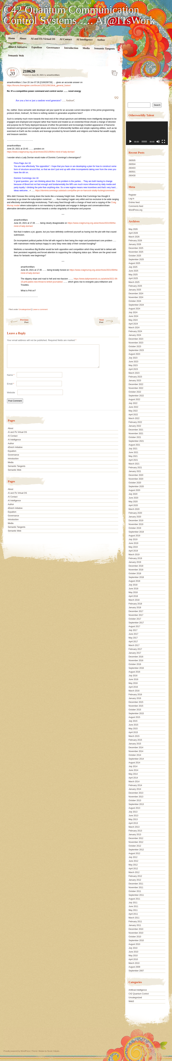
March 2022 (134, 418)
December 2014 (136, 747)
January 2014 (135, 789)
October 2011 (135, 891)
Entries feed (134, 202)
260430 (132, 175)
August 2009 (134, 967)
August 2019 (134, 535)
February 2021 (135, 467)
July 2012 (133, 857)
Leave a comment (39, 309)
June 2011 (133, 906)
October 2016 (135, 664)
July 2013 (133, 812)
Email (10, 388)
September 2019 (136, 532)
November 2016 (136, 660)
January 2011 (135, 925)
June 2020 (133, 498)
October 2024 (135, 301)
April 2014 (133, 778)
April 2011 (133, 914)
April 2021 (133, 460)
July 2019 (133, 539)
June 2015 (133, 725)
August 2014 (134, 762)
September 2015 (136, 713)
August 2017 (134, 626)
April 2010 (133, 959)
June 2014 (133, 770)
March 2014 (134, 781)
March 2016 (134, 691)
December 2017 (136, 611)
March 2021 (134, 464)
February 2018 (135, 604)
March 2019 (134, 554)
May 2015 (133, 728)
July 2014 (133, 766)
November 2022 (136, 388)
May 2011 (133, 910)
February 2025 (135, 286)
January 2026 (135, 244)
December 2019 (136, 520)
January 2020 (135, 517)
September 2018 (136, 577)
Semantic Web (16, 55)
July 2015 (133, 721)
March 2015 (134, 736)
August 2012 (134, 853)
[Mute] (158, 141)
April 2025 (133, 278)
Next (110, 320)
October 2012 (135, 846)
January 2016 (135, 698)
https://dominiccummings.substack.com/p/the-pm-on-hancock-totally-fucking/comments (75, 190)
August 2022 (134, 399)
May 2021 (133, 456)
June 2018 (133, 588)
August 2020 (134, 490)
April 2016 (133, 687)
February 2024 (135, 331)
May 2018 (133, 592)
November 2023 (136, 343)
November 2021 (136, 433)
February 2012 (135, 876)
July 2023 (133, 358)
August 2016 (134, 672)
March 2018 (134, 600)
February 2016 (135, 694)
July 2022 (133, 403)
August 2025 (134, 263)
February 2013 (135, 831)
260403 (132, 168)
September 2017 (136, 622)
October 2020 (135, 482)
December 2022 (136, 384)
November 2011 (136, 887)
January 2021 (135, 471)
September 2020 (136, 486)
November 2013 (136, 796)
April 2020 (133, 505)
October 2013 (135, 800)
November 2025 (136, 252)
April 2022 (133, 414)
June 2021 (133, 452)
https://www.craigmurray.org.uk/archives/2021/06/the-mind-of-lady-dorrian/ (41, 152)
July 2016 (133, 675)
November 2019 (136, 524)
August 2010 (134, 944)
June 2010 (133, 952)
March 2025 (134, 282)
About (22, 38)
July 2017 (133, 630)
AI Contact (65, 39)
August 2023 (134, 354)
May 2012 (133, 865)
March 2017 (134, 645)
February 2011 (135, 921)
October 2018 (135, 573)
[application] (147, 133)
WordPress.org (135, 210)
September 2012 (136, 849)
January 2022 (135, 426)
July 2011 (133, 902)
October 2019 (135, 528)
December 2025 (136, 248)
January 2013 (135, 834)
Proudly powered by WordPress (17, 1051)
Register (132, 195)
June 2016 (133, 679)
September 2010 (136, 940)
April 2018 (133, 596)
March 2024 (134, 327)
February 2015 (135, 740)
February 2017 (135, 649)
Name (10, 379)
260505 (132, 160)
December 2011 (136, 884)
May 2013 (133, 819)
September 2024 (136, 305)
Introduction (71, 47)
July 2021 (133, 448)
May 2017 (133, 638)
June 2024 (133, 316)
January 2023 (135, 380)
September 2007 (136, 971)
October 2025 (135, 256)
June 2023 (133, 361)
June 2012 (133, 861)
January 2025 (135, 290)
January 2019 (135, 562)
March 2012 (134, 872)
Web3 (131, 1001)
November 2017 (136, 615)
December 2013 (136, 793)
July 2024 (133, 312)
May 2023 (133, 365)
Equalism (36, 47)
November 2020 (136, 479)
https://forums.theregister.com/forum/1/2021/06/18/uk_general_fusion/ (39, 85)
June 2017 (133, 634)
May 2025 (133, 274)
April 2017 (133, 641)
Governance (53, 47)
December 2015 (136, 702)
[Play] (130, 141)
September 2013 (136, 804)
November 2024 (136, 297)
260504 (132, 164)
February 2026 (135, 240)
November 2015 (136, 706)
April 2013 (133, 823)
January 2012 (135, 880)
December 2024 (136, 293)
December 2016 (136, 657)
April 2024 (133, 324)
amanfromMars (53, 75)
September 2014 (136, 759)
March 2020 (134, 509)
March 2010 (134, 963)
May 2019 (133, 547)
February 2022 (135, 422)
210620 (113, 72)
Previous (17, 320)
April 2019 (133, 551)
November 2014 (136, 751)
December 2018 (136, 566)
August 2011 (134, 899)
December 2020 (136, 475)
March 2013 (134, 827)
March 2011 (134, 918)
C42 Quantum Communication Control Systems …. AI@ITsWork (79, 15)
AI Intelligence (84, 39)
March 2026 (134, 237)
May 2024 (133, 320)
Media (86, 48)
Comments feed (136, 206)
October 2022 (135, 392)
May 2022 (133, 411)
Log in (131, 198)
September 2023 (136, 350)
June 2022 (133, 407)
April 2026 (133, 233)
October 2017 (135, 619)
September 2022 (136, 395)
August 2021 (134, 445)
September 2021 (136, 441)
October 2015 (135, 709)
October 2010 (135, 936)
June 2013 (133, 815)
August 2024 (134, 308)
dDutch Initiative (17, 46)
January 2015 (135, 744)
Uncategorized (25, 309)
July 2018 (133, 585)
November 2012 (136, 842)
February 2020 (135, 513)
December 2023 (136, 339)
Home (11, 38)
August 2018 (134, 581)
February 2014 (135, 785)
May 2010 (133, 955)
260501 (132, 172)
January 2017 (135, 653)
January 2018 (135, 607)
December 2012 (136, 838)
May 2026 (133, 229)
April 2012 (133, 868)
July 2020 (133, 494)
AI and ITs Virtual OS (43, 38)
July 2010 (133, 948)
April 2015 (133, 732)
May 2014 (133, 774)
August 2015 (134, 717)
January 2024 (135, 335)
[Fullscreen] (163, 141)
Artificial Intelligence (138, 990)
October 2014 (135, 755)
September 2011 (136, 895)
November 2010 (136, 933)
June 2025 (133, 271)
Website (11, 396)
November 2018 (136, 570)
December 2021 (136, 430)
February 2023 (135, 377)
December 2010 (136, 929)
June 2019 (133, 543)
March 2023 (134, 373)
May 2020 (133, 501)
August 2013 (134, 808)
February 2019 (135, 558)
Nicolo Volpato (53, 1051)
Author (101, 39)
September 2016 (136, 668)
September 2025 (136, 259)
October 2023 (135, 346)
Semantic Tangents (104, 48)
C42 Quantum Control (139, 994)
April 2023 (133, 369)
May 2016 (133, 683)
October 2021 (135, 437)
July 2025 (133, 267)
